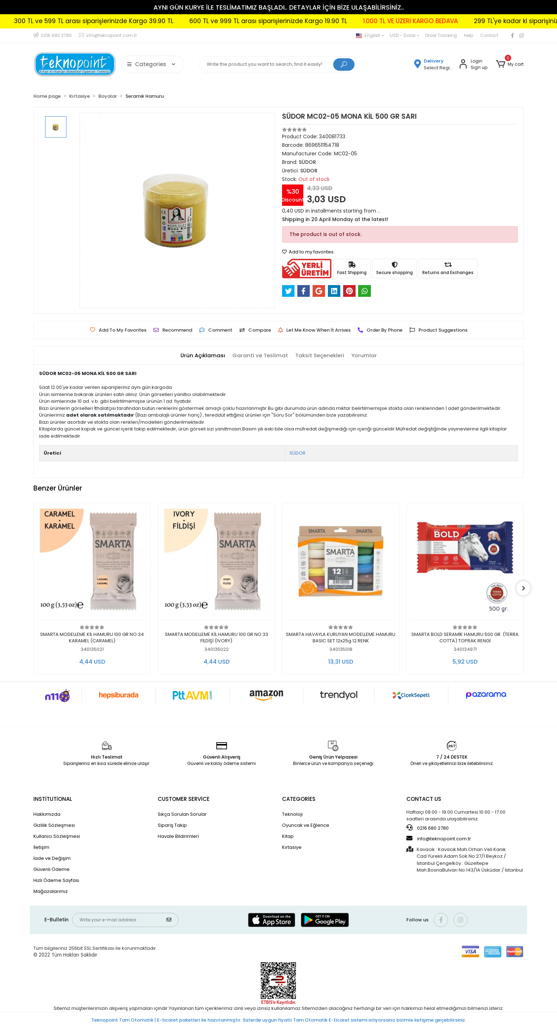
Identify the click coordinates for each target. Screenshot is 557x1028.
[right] (523, 588)
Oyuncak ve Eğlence (305, 825)
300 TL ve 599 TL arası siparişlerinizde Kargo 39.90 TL (122, 21)
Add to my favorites (308, 251)
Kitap (288, 836)
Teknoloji (292, 814)
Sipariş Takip (172, 825)
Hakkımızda (46, 814)
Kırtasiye (292, 847)
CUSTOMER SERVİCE (184, 799)
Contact (489, 35)
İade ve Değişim (52, 858)
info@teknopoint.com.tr (438, 838)
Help (468, 35)
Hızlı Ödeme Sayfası (56, 880)
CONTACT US (423, 799)
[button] (510, 64)
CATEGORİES (298, 799)
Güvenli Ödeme (51, 869)
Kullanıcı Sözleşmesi (56, 836)
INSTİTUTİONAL (52, 799)
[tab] (202, 355)
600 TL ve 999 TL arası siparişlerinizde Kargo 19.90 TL (296, 21)
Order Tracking (441, 35)
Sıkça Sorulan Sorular (182, 814)
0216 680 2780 (427, 827)
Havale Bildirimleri (178, 836)
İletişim (41, 847)
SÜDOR (297, 453)
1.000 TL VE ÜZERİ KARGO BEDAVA (438, 21)
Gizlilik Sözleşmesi (54, 825)
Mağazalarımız (50, 891)
